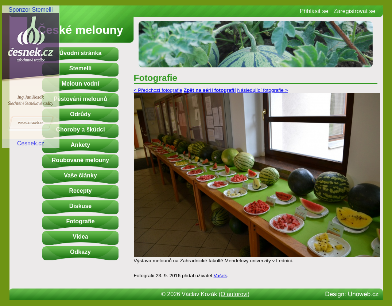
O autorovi (234, 294)
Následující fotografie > (262, 90)
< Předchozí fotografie (158, 90)
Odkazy (80, 252)
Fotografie (80, 221)
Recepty (80, 191)
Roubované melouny (80, 160)
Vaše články (80, 175)
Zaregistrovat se (355, 11)
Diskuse (80, 206)
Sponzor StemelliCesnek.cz (30, 76)
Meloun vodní (80, 84)
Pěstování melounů (80, 99)
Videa (80, 237)
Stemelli (80, 68)
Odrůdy (80, 114)
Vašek (220, 275)
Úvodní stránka (80, 53)
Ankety (80, 145)
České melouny (80, 29)
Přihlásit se (314, 11)
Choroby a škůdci (80, 129)
